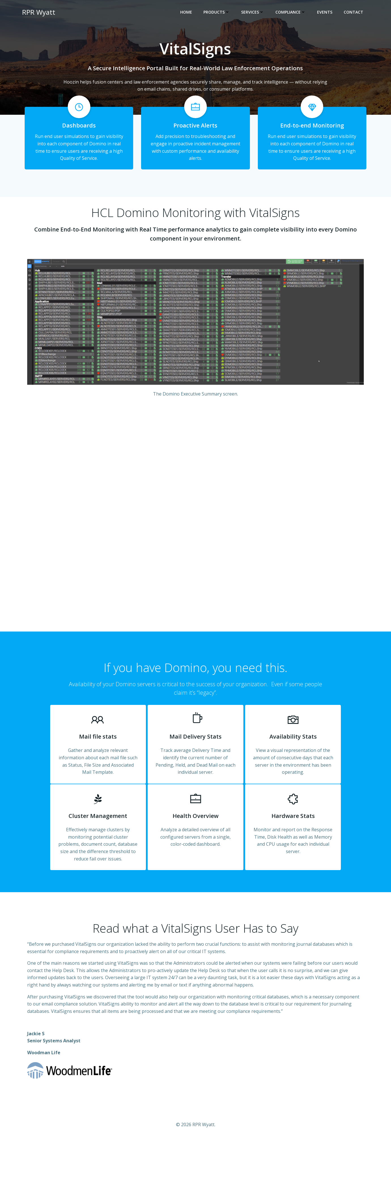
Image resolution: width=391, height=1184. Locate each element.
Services (253, 13)
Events (325, 13)
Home (187, 13)
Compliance (292, 13)
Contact (354, 13)
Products (218, 13)
